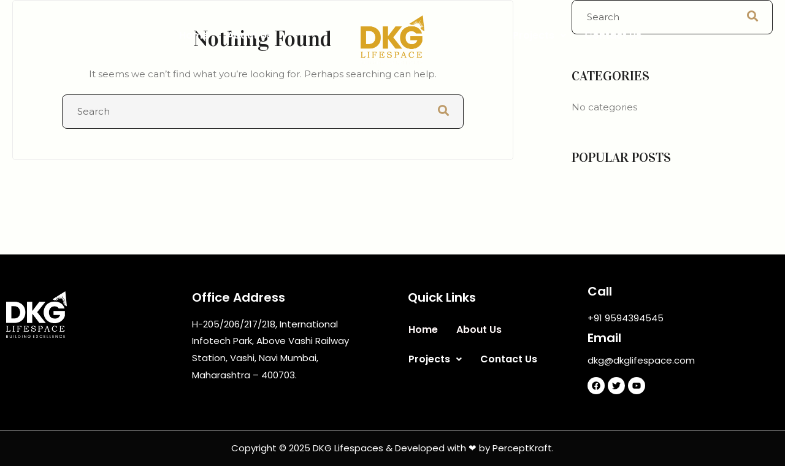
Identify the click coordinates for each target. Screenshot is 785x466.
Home (194, 35)
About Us (249, 35)
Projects (539, 35)
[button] (539, 35)
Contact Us (612, 35)
